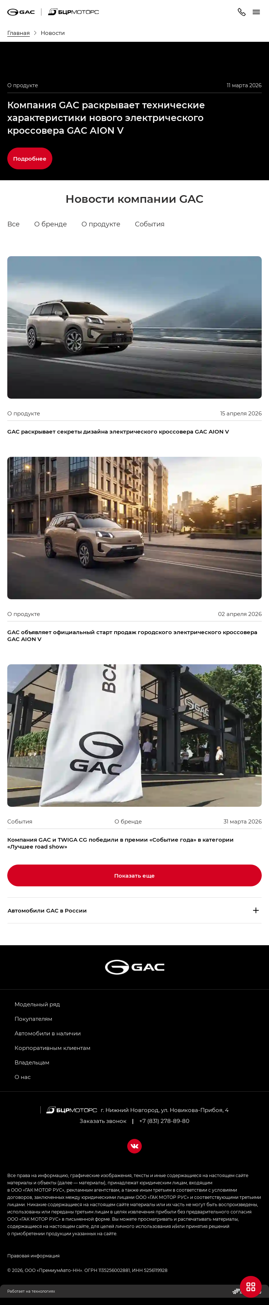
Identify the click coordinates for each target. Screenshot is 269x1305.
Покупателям (33, 1018)
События (150, 224)
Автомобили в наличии (48, 1033)
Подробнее (29, 158)
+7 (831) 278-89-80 (164, 1120)
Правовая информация (33, 1255)
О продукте (100, 224)
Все (13, 224)
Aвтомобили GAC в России (47, 910)
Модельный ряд (37, 1004)
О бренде (50, 224)
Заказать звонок (103, 1120)
